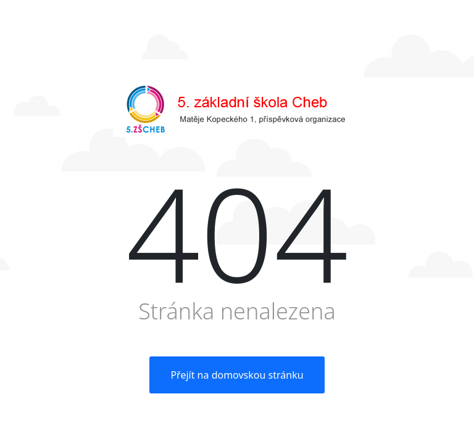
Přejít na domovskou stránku (236, 375)
